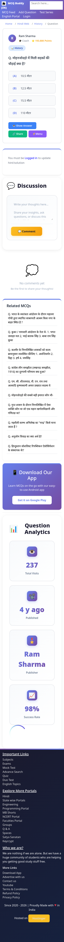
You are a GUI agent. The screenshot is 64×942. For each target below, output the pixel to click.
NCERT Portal (11, 816)
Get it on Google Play (32, 500)
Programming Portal (16, 808)
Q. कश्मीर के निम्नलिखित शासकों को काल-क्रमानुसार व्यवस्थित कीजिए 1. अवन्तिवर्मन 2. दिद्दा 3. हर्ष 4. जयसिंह (30, 354)
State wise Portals (14, 800)
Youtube (8, 885)
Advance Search (13, 772)
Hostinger (39, 918)
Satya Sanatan (12, 837)
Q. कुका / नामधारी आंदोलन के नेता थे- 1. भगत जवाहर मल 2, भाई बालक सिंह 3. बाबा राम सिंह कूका (31, 336)
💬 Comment (26, 231)
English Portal (11, 16)
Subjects (8, 759)
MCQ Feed (8, 12)
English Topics (11, 784)
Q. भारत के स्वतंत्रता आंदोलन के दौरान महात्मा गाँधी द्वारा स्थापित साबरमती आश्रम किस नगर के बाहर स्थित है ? (31, 318)
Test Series (46, 12)
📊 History (17, 48)
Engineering (10, 804)
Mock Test (9, 768)
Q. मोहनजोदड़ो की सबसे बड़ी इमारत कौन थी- (30, 395)
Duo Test (8, 780)
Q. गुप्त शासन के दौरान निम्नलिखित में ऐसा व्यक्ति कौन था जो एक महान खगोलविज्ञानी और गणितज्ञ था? (31, 409)
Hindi (6, 796)
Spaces (7, 833)
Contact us (9, 881)
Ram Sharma (27, 36)
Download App (12, 873)
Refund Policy (11, 893)
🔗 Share (17, 133)
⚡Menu (37, 133)
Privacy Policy (11, 897)
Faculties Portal (12, 821)
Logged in (31, 158)
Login (26, 16)
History (38, 23)
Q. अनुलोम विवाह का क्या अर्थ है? (25, 436)
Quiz (5, 776)
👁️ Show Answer (22, 125)
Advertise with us (14, 877)
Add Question (27, 12)
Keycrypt (8, 841)
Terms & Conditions (15, 889)
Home (8, 23)
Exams (7, 763)
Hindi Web (23, 23)
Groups (7, 825)
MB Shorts (9, 812)
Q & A (6, 829)
